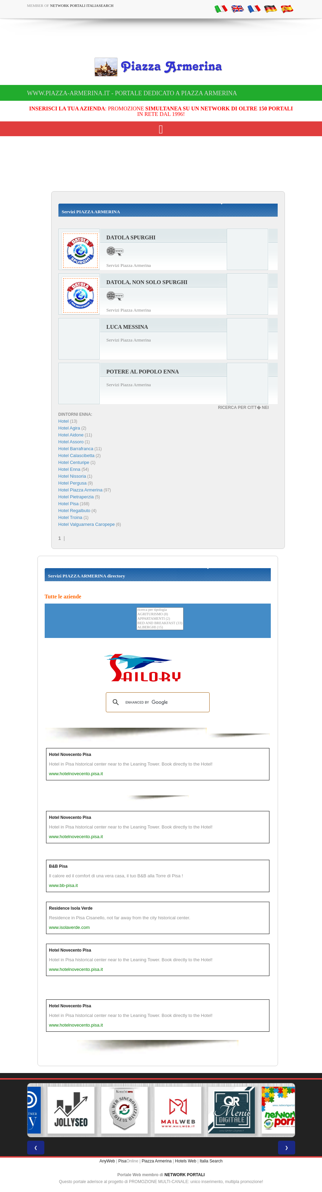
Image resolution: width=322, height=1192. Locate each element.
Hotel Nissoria (72, 476)
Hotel (64, 421)
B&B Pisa (58, 866)
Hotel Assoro (71, 441)
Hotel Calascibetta (76, 455)
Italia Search (211, 1161)
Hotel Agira (69, 428)
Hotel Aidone (71, 434)
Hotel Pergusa (72, 483)
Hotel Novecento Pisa (70, 754)
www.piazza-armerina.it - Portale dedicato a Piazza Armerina (132, 93)
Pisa (122, 1161)
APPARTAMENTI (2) (160, 619)
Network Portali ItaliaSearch (82, 5)
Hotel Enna (69, 469)
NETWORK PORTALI (185, 1174)
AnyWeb (107, 1161)
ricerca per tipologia (160, 610)
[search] (156, 702)
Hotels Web (185, 1161)
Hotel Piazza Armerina (80, 489)
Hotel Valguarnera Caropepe (86, 524)
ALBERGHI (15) (160, 627)
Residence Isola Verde (71, 908)
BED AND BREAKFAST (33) (160, 623)
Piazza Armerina (156, 1161)
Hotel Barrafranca (75, 448)
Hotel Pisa (68, 503)
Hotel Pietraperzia (76, 496)
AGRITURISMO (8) (160, 614)
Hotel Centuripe (73, 462)
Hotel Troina (70, 517)
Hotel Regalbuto (74, 510)
